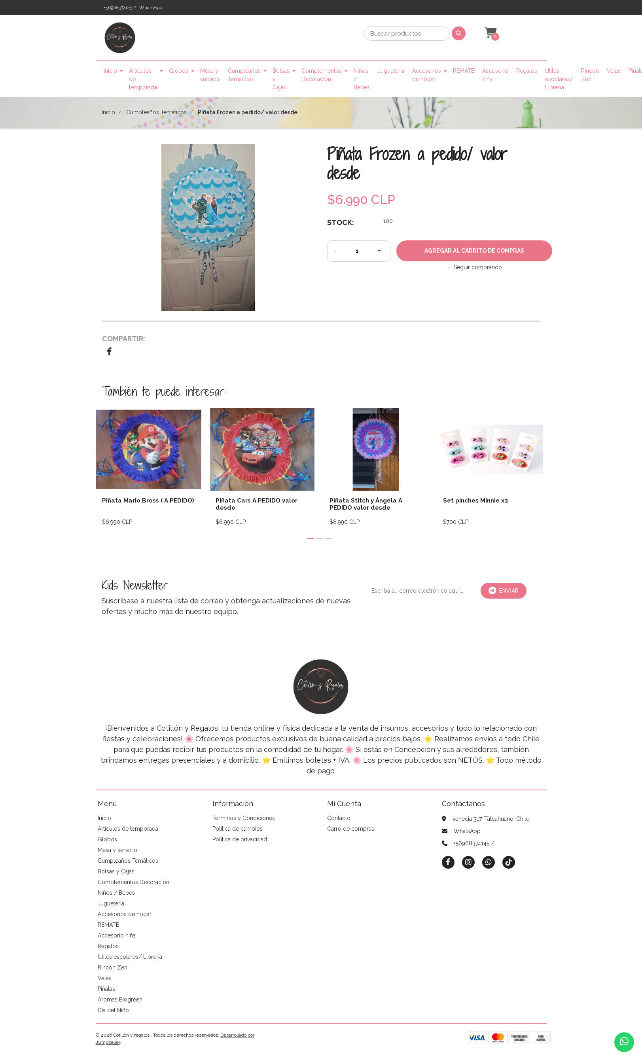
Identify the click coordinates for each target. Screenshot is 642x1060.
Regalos (526, 71)
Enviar (504, 591)
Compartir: (123, 338)
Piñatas (106, 989)
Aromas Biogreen (120, 999)
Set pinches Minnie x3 (475, 500)
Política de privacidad (239, 839)
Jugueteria (391, 71)
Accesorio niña (495, 75)
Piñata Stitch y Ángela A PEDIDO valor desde (366, 504)
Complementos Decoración (321, 75)
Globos (178, 71)
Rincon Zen (590, 75)
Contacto (338, 818)
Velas (614, 71)
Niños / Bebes (362, 79)
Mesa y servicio (210, 75)
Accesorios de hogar (426, 75)
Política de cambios (237, 829)
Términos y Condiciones (243, 818)
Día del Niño (113, 1010)
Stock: (340, 222)
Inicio (110, 71)
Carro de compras (350, 829)
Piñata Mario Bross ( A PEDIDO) (148, 500)
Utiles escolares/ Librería (559, 79)
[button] (489, 33)
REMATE (463, 71)
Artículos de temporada (143, 79)
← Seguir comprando (474, 267)
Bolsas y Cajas (281, 79)
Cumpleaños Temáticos (244, 75)
